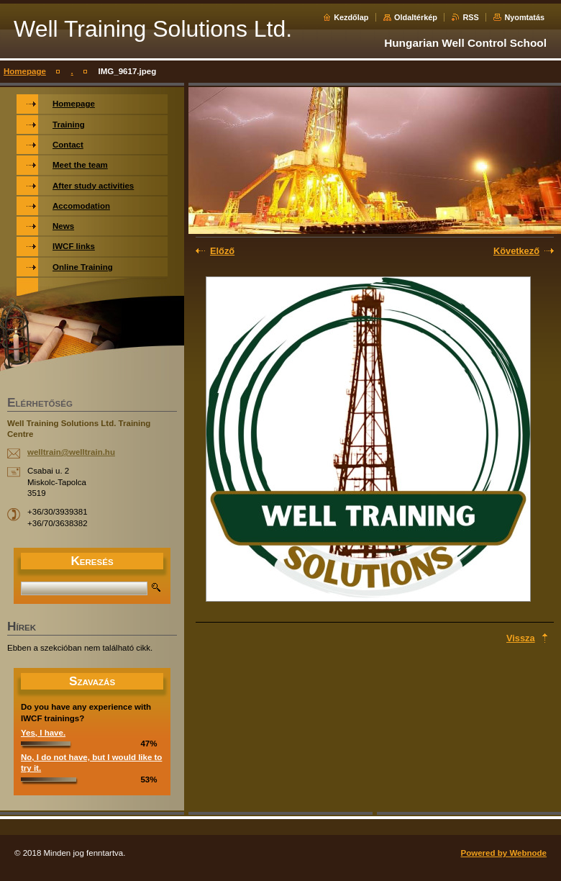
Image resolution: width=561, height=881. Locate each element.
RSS (470, 17)
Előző (222, 250)
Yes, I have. (43, 732)
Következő (516, 250)
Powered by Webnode (504, 853)
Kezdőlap (351, 17)
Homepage (25, 71)
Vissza (520, 638)
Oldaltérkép (415, 17)
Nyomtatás (524, 17)
